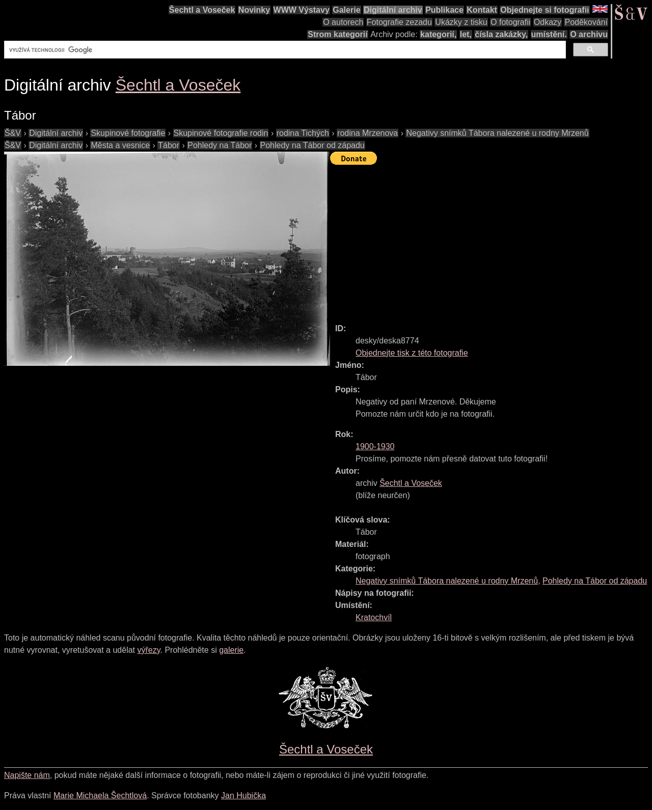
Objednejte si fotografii (544, 10)
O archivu (589, 34)
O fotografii (510, 22)
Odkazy (547, 22)
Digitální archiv (393, 10)
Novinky (254, 10)
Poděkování (586, 22)
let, (466, 34)
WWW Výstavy (302, 10)
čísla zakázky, (501, 34)
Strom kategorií (337, 34)
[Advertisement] (491, 239)
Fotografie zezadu (399, 22)
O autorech (343, 22)
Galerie (346, 10)
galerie (231, 650)
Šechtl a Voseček (202, 10)
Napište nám (27, 775)
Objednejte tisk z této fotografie (412, 353)
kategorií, (438, 34)
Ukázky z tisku (461, 22)
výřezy (148, 650)
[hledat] (284, 49)
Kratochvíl (374, 617)
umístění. (549, 34)
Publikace (444, 10)
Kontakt (482, 10)
